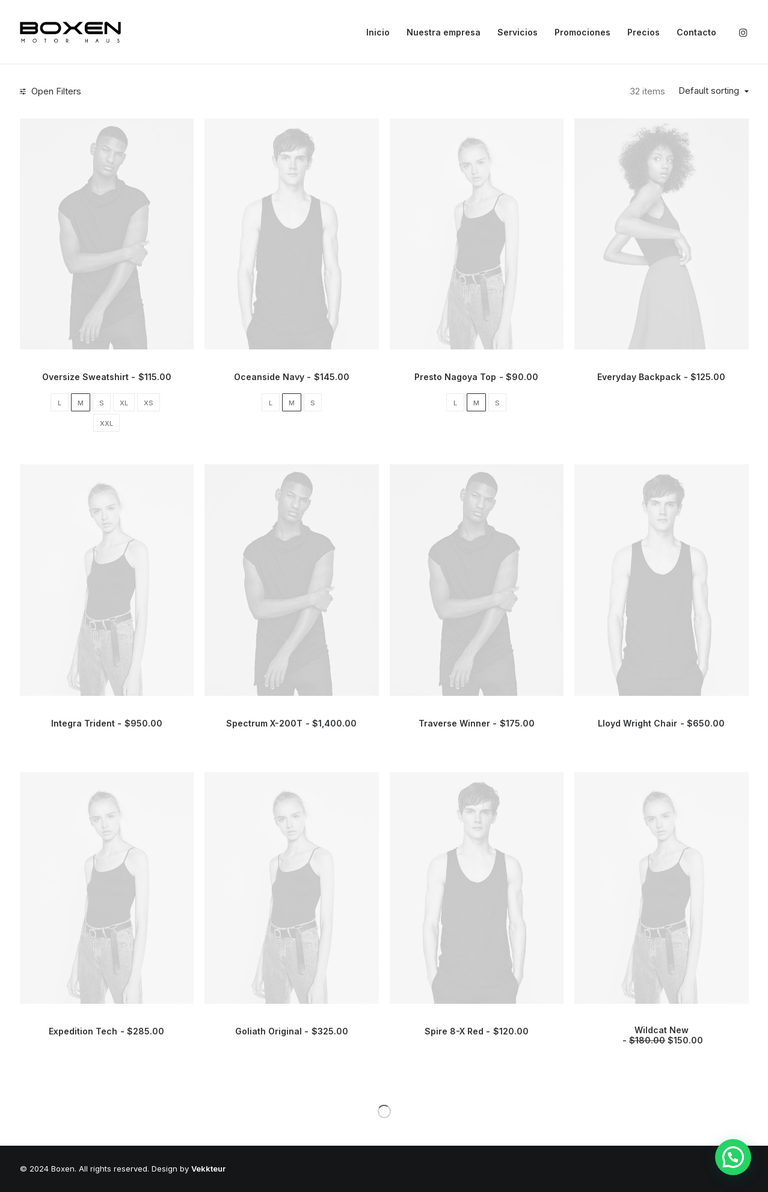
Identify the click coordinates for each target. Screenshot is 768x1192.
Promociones (582, 32)
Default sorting (708, 90)
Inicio (378, 32)
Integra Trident (106, 723)
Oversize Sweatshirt (106, 377)
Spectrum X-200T (291, 723)
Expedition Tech (106, 1031)
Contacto (696, 32)
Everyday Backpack (661, 377)
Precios (643, 32)
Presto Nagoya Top (476, 377)
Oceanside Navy (291, 377)
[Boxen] (70, 32)
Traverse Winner (477, 723)
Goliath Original (291, 1031)
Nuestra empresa (444, 32)
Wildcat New (661, 1035)
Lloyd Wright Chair (661, 723)
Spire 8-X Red (477, 1031)
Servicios (517, 32)
